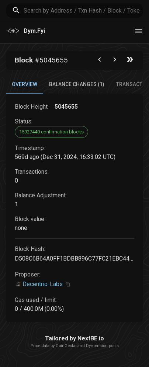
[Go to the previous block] (99, 61)
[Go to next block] (114, 61)
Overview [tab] (24, 84)
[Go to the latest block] (129, 61)
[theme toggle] (139, 31)
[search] (83, 10)
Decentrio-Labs (42, 284)
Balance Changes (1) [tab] (76, 84)
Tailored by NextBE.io (74, 338)
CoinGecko (66, 345)
